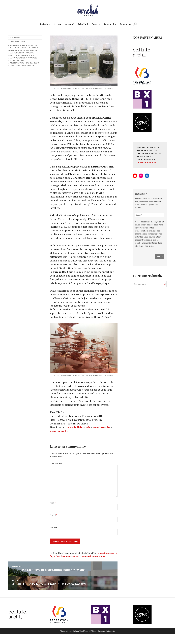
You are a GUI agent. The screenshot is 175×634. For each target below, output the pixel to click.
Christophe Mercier (28, 50)
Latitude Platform (18, 58)
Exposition (20, 53)
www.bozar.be (101, 427)
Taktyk (31, 65)
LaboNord (83, 24)
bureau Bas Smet (23, 48)
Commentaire (57, 463)
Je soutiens (125, 24)
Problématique (17, 63)
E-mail (53, 515)
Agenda (58, 24)
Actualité (69, 24)
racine (29, 63)
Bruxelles (32, 45)
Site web (53, 527)
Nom (52, 503)
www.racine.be (59, 431)
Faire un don (110, 24)
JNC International (26, 55)
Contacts (96, 24)
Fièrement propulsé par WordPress (74, 631)
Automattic (110, 631)
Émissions (45, 24)
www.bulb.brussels (78, 427)
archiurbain (14, 38)
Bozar (22, 45)
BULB (12, 48)
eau (11, 53)
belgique (14, 45)
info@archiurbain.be (146, 162)
